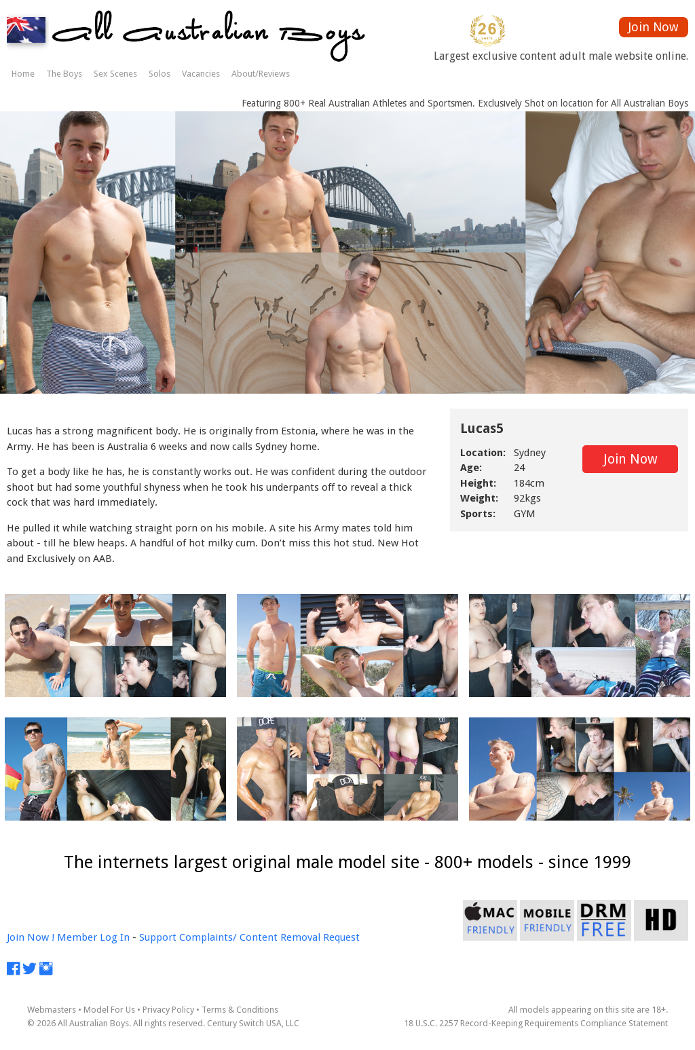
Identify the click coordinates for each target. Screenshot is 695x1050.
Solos (159, 74)
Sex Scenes (115, 74)
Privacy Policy (168, 1010)
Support (157, 937)
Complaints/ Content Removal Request (269, 937)
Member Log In (93, 937)
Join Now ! (30, 937)
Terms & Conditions (240, 1010)
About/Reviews (260, 74)
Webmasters (51, 1010)
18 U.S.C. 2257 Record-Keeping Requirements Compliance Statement (536, 1023)
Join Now (653, 27)
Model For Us (109, 1010)
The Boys (64, 74)
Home (23, 74)
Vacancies (201, 74)
